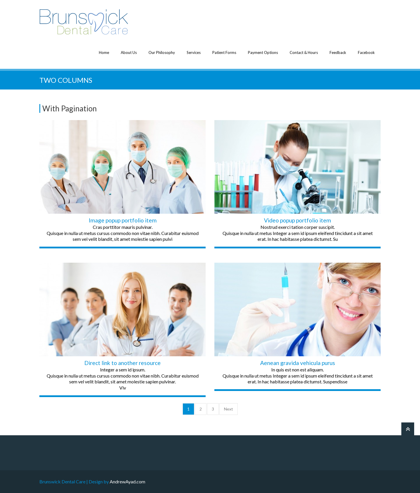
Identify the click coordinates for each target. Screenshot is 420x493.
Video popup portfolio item (297, 220)
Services (194, 52)
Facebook (366, 52)
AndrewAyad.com (127, 481)
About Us (129, 52)
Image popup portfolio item (123, 220)
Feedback (338, 52)
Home (104, 52)
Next (228, 408)
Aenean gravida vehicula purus (297, 362)
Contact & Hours (304, 52)
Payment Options (263, 52)
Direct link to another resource (122, 362)
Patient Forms (224, 52)
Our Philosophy (161, 52)
